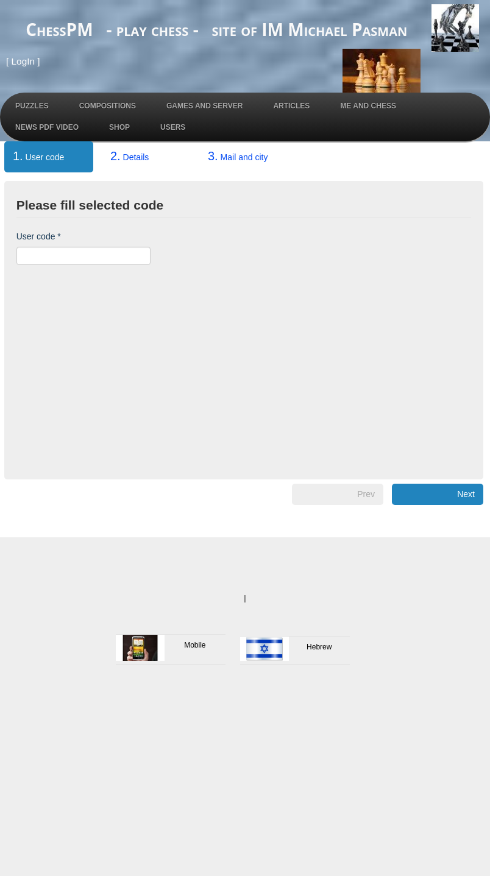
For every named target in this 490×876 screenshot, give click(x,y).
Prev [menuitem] (366, 494)
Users (172, 127)
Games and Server (204, 106)
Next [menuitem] (466, 494)
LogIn (23, 61)
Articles (291, 106)
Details (129, 156)
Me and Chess (368, 106)
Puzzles (32, 106)
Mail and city (238, 156)
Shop (119, 127)
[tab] (49, 159)
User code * (38, 236)
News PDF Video (47, 127)
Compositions (107, 106)
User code (34, 156)
